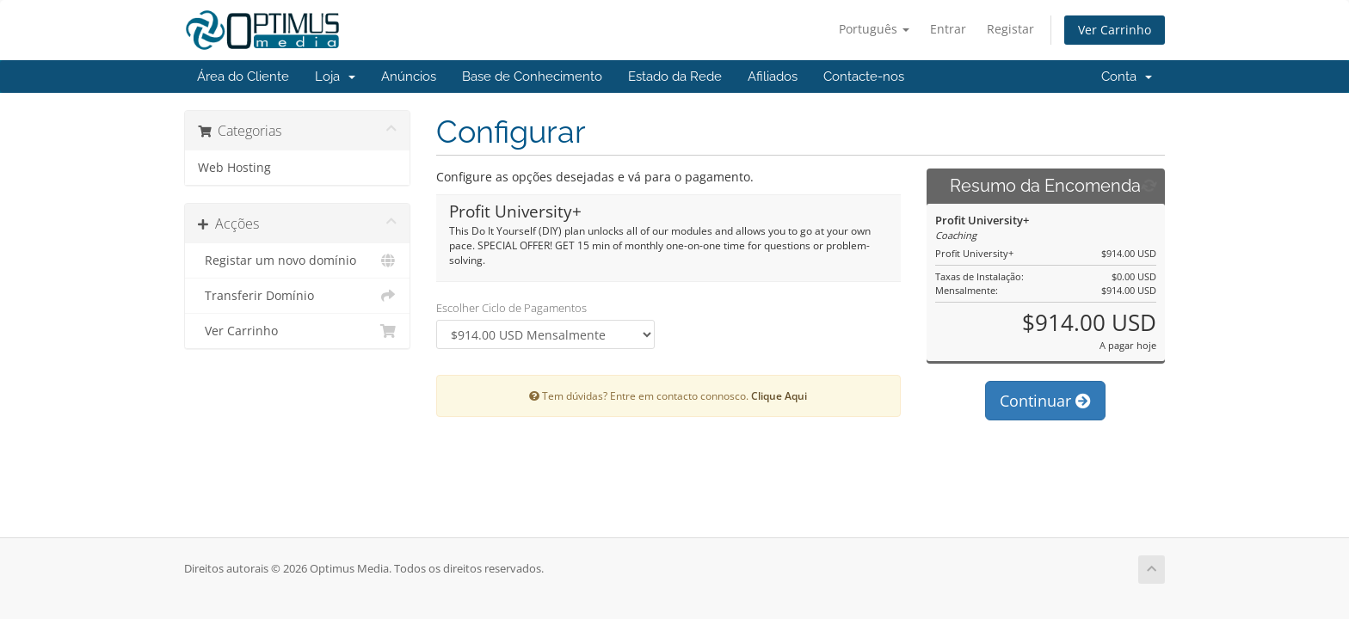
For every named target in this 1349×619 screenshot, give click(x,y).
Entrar (948, 29)
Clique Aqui (779, 395)
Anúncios (408, 76)
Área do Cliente (243, 76)
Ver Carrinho (1114, 29)
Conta (1126, 76)
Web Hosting (234, 167)
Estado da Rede (675, 76)
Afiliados (773, 76)
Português (874, 29)
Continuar (1045, 400)
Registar (1010, 29)
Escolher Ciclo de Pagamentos (511, 308)
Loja (335, 76)
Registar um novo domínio (297, 260)
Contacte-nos (863, 76)
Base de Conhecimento (532, 76)
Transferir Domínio (297, 295)
